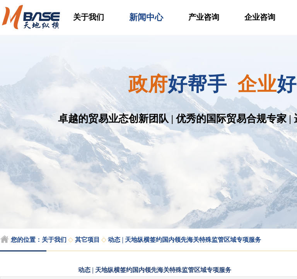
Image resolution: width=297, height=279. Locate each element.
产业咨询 (203, 17)
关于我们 (88, 17)
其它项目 (87, 239)
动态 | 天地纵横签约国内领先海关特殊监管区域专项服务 (184, 239)
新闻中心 (146, 17)
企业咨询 (259, 17)
